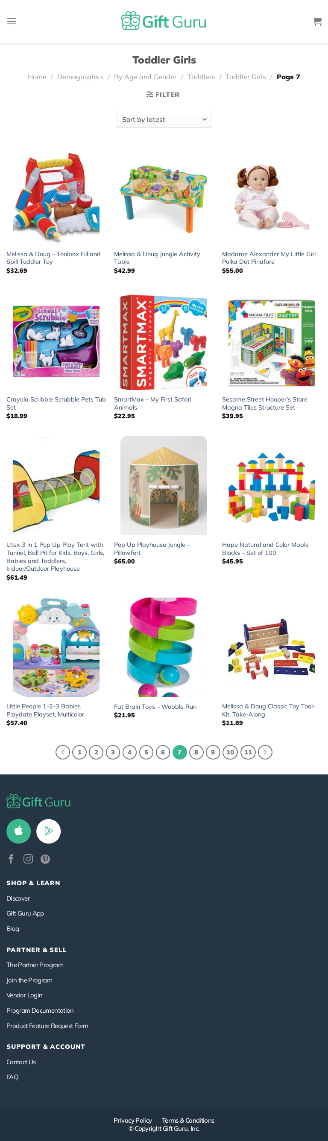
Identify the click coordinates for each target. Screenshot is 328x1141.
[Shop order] (164, 119)
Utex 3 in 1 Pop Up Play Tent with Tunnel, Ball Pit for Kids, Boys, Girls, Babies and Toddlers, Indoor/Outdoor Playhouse (55, 556)
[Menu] (11, 21)
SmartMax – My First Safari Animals (152, 403)
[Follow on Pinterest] (45, 860)
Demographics (80, 76)
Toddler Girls (246, 76)
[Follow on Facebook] (11, 860)
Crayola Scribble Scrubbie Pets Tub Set (56, 403)
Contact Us (21, 1062)
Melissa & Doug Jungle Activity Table (157, 258)
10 (230, 752)
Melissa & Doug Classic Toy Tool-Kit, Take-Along (268, 710)
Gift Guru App (25, 913)
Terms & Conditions (188, 1120)
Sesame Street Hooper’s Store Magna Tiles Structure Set (265, 403)
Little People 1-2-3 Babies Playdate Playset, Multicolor (45, 710)
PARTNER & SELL (36, 950)
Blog (12, 928)
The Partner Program (34, 965)
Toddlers (201, 76)
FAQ (12, 1077)
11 (248, 752)
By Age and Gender (145, 76)
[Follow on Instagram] (28, 860)
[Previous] (63, 752)
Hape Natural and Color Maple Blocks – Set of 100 (265, 549)
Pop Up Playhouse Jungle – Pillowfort (152, 549)
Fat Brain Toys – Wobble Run (155, 707)
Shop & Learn (33, 883)
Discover (17, 898)
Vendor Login (24, 995)
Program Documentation (40, 1010)
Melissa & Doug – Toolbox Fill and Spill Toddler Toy (53, 258)
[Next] (265, 752)
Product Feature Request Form (47, 1026)
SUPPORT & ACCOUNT (45, 1047)
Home (37, 76)
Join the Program (29, 980)
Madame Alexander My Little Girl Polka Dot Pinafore (269, 258)
